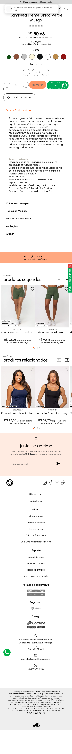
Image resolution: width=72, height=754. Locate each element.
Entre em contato (36, 563)
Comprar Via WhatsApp (58, 85)
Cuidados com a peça (18, 203)
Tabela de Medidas (16, 210)
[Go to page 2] (38, 348)
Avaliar (10, 233)
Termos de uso (36, 529)
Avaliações (12, 226)
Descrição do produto (18, 110)
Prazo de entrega (36, 569)
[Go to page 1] (34, 348)
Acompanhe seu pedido (36, 576)
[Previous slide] (59, 279)
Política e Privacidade (36, 535)
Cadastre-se (36, 501)
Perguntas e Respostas (18, 218)
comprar (37, 84)
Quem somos (36, 516)
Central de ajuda (36, 557)
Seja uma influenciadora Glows (36, 541)
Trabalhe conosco (36, 522)
